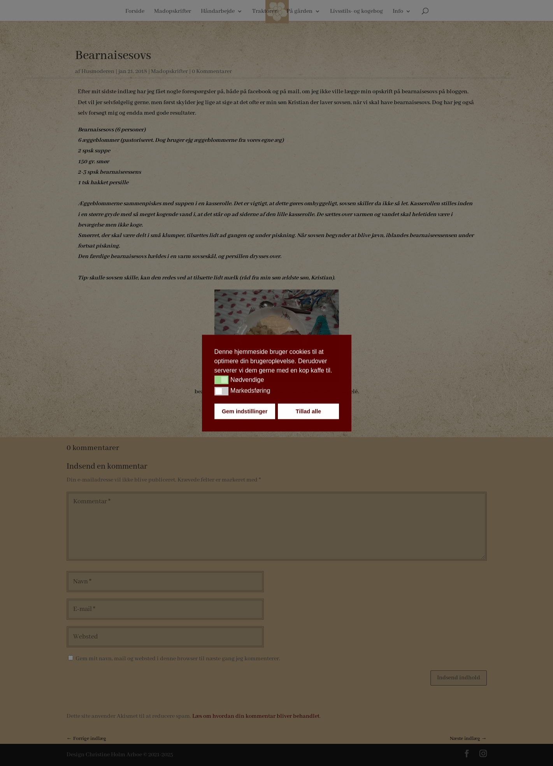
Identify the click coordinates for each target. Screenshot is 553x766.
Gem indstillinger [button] (245, 411)
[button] (221, 380)
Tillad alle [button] (308, 411)
